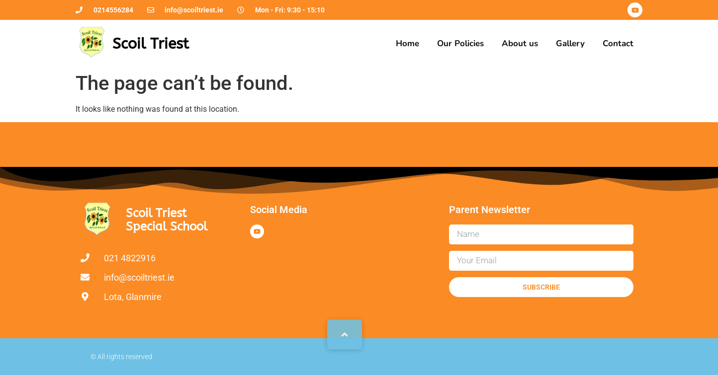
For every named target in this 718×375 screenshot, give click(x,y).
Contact (618, 43)
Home (407, 43)
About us (520, 43)
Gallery (570, 43)
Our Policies (460, 43)
